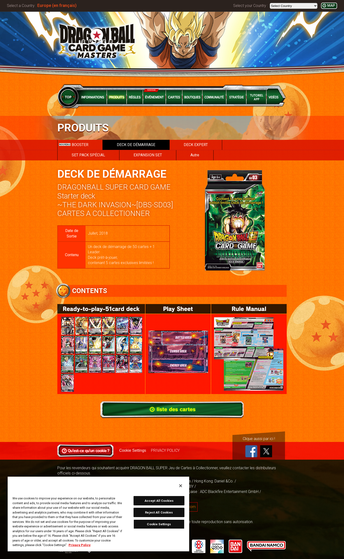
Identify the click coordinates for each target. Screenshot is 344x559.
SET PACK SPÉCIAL (88, 155)
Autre (194, 155)
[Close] (180, 485)
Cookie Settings (132, 450)
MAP (331, 6)
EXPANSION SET (148, 155)
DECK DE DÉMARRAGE (136, 144)
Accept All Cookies (159, 501)
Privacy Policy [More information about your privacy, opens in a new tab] (80, 545)
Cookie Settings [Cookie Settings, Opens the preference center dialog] (159, 524)
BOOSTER (73, 144)
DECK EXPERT (196, 144)
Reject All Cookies (159, 512)
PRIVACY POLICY (165, 450)
